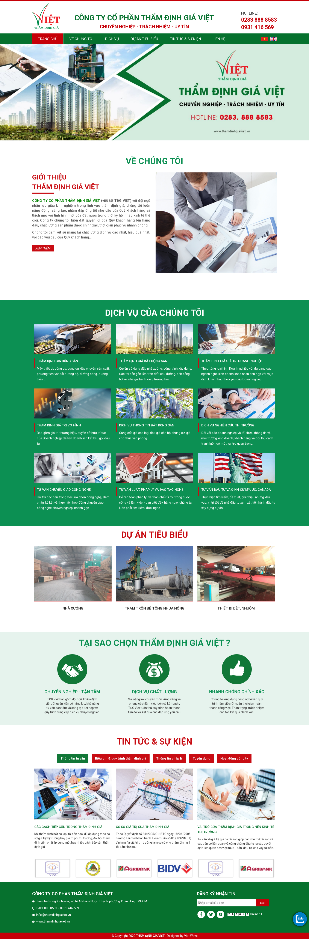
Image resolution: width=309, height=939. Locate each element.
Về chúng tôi (81, 39)
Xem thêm (42, 356)
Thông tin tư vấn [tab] (73, 870)
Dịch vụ (112, 39)
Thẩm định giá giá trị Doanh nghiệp (231, 569)
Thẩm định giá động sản (57, 569)
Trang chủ (48, 39)
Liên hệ (219, 39)
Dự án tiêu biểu (144, 39)
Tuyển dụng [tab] (201, 870)
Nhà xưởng (72, 692)
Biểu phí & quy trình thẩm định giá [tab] (120, 870)
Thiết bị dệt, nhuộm (236, 692)
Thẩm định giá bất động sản (143, 569)
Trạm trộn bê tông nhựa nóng (155, 692)
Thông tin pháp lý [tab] (169, 870)
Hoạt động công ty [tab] (234, 870)
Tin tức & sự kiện (185, 39)
